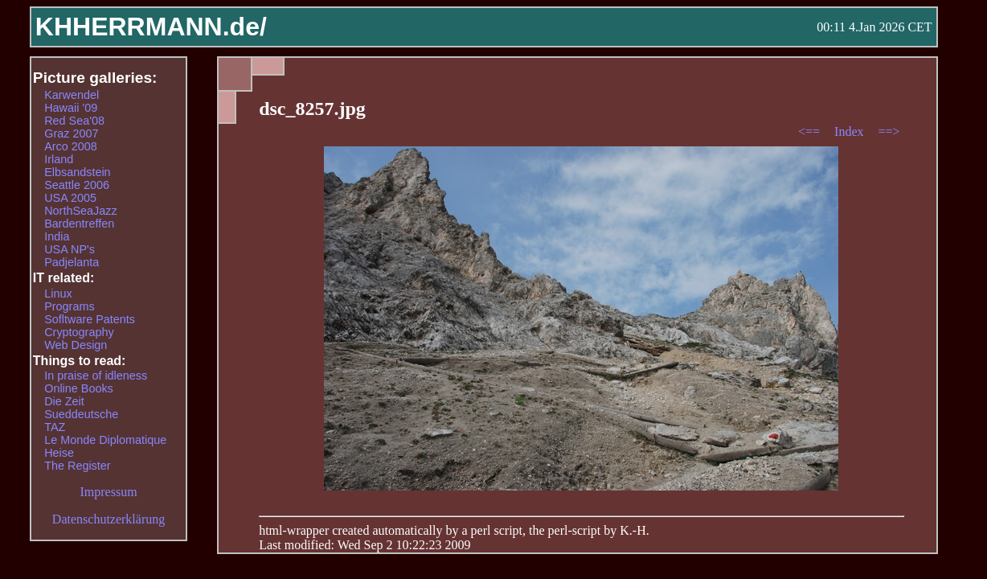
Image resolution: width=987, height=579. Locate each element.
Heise (59, 452)
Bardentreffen (79, 223)
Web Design (75, 345)
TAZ (54, 427)
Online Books (78, 388)
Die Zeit (64, 401)
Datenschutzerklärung (108, 519)
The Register (77, 465)
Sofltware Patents (89, 319)
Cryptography (78, 332)
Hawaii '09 (70, 107)
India (56, 236)
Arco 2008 (70, 146)
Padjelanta (71, 262)
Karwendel (71, 94)
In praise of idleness (95, 375)
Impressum (108, 492)
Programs (69, 306)
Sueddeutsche (81, 414)
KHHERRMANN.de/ (151, 26)
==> (889, 131)
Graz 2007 (71, 133)
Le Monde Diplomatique (105, 439)
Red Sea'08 (74, 120)
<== (810, 131)
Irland (58, 159)
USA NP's (69, 249)
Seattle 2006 (76, 185)
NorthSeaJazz (80, 210)
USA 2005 (70, 197)
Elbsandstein (77, 172)
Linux (58, 293)
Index (850, 131)
